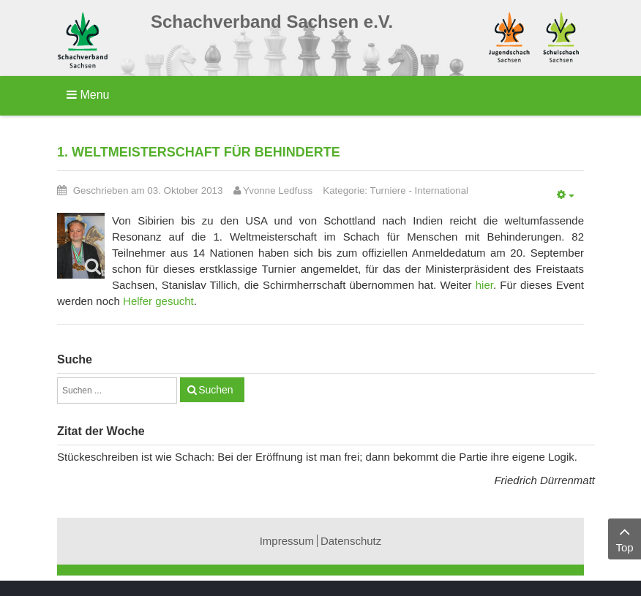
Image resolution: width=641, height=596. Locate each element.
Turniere (388, 190)
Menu (88, 94)
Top (624, 538)
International (441, 190)
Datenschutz (350, 541)
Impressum (287, 541)
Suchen (215, 390)
